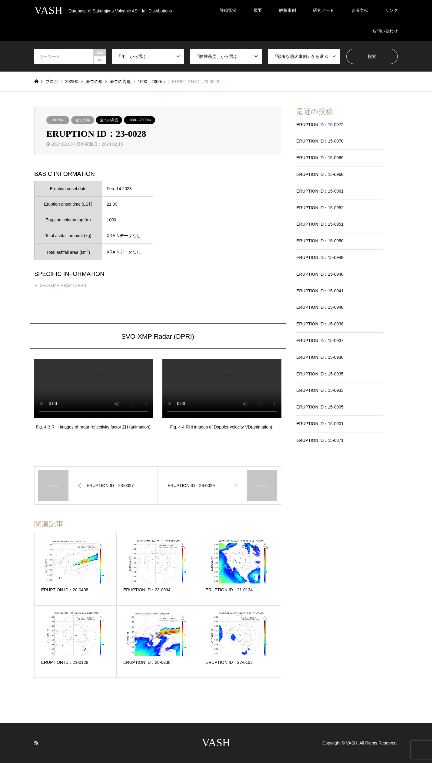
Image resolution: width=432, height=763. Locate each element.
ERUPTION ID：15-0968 (320, 174)
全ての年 (82, 120)
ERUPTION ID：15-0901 (320, 423)
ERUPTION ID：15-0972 (320, 124)
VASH (216, 743)
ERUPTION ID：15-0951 (320, 224)
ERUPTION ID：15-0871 (320, 440)
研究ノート (323, 10)
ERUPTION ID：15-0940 (320, 307)
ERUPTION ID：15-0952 (320, 207)
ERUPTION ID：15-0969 (320, 157)
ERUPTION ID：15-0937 (320, 340)
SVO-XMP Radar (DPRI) (63, 285)
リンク (391, 10)
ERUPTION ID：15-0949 (320, 257)
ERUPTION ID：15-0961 (320, 191)
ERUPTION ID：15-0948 (320, 274)
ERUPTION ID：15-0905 (320, 407)
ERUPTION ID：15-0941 (320, 290)
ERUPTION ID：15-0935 (320, 373)
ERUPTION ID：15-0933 (320, 390)
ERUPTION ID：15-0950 (320, 240)
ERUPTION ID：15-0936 (320, 357)
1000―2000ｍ (139, 120)
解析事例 (287, 10)
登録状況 (228, 10)
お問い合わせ (385, 31)
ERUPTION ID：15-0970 (320, 141)
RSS (36, 743)
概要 (258, 10)
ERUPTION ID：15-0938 (320, 323)
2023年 (58, 120)
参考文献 (359, 10)
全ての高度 (109, 120)
